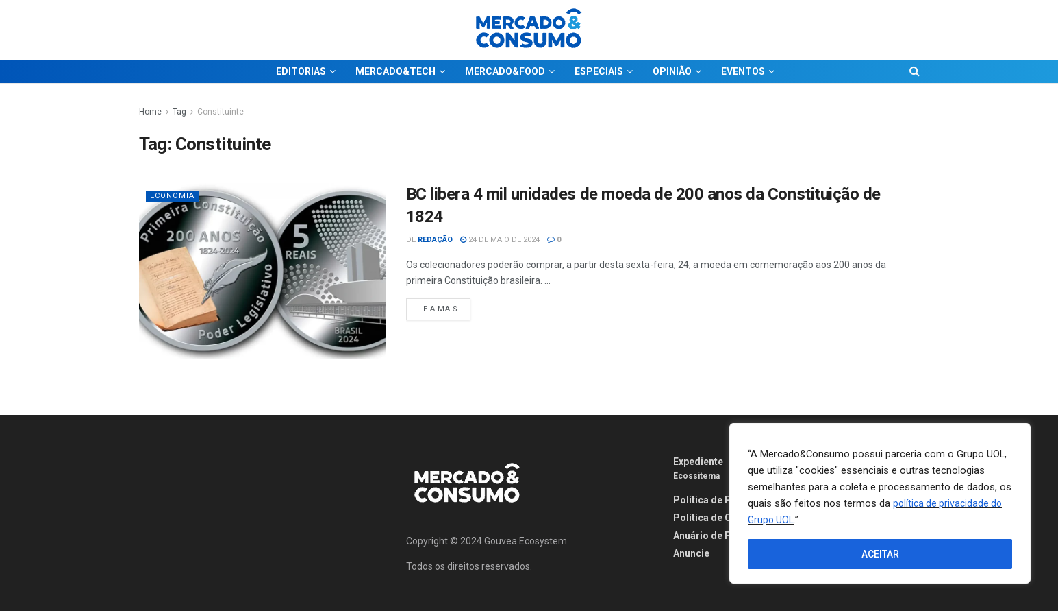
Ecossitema (696, 476)
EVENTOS (743, 71)
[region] (880, 503)
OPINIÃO (672, 71)
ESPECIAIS (599, 71)
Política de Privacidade (726, 499)
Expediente (698, 461)
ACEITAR (880, 554)
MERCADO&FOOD (505, 71)
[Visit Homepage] (529, 29)
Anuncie (691, 553)
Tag (179, 112)
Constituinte (220, 112)
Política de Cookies (718, 517)
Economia (172, 195)
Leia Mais (445, 305)
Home (150, 112)
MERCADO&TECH (395, 71)
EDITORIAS (301, 71)
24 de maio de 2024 (500, 239)
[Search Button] (914, 71)
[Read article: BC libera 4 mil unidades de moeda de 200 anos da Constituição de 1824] (262, 271)
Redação (435, 239)
